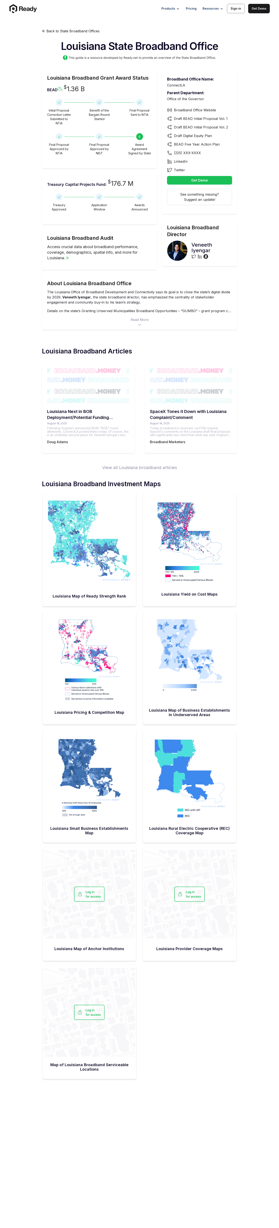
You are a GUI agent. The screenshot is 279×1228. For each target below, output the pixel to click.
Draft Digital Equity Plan (193, 136)
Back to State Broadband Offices (71, 31)
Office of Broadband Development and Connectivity (113, 292)
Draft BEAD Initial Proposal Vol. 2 (201, 127)
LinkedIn (181, 161)
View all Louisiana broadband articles (139, 467)
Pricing (191, 8)
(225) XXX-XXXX (187, 153)
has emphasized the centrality (165, 297)
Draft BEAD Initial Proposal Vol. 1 (201, 118)
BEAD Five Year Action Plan (197, 144)
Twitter (179, 170)
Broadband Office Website (195, 110)
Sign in (236, 8)
